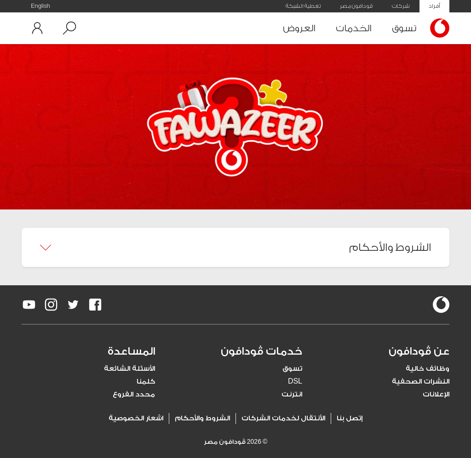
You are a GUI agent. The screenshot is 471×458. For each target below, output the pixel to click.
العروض (299, 28)
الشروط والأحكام (202, 418)
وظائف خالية (427, 369)
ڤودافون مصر (356, 6)
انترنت (291, 394)
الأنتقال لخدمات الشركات (283, 418)
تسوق (404, 28)
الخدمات (354, 28)
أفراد (434, 6)
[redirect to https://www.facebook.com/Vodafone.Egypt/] (95, 304)
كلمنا (146, 381)
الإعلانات (436, 394)
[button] (235, 247)
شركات (400, 6)
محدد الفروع (134, 394)
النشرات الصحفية (420, 381)
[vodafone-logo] (441, 304)
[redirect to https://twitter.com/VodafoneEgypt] (73, 304)
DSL (295, 381)
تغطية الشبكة (303, 6)
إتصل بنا (349, 418)
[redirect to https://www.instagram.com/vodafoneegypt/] (51, 304)
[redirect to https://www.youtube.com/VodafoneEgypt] (29, 304)
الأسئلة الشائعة (129, 369)
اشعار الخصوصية (136, 418)
